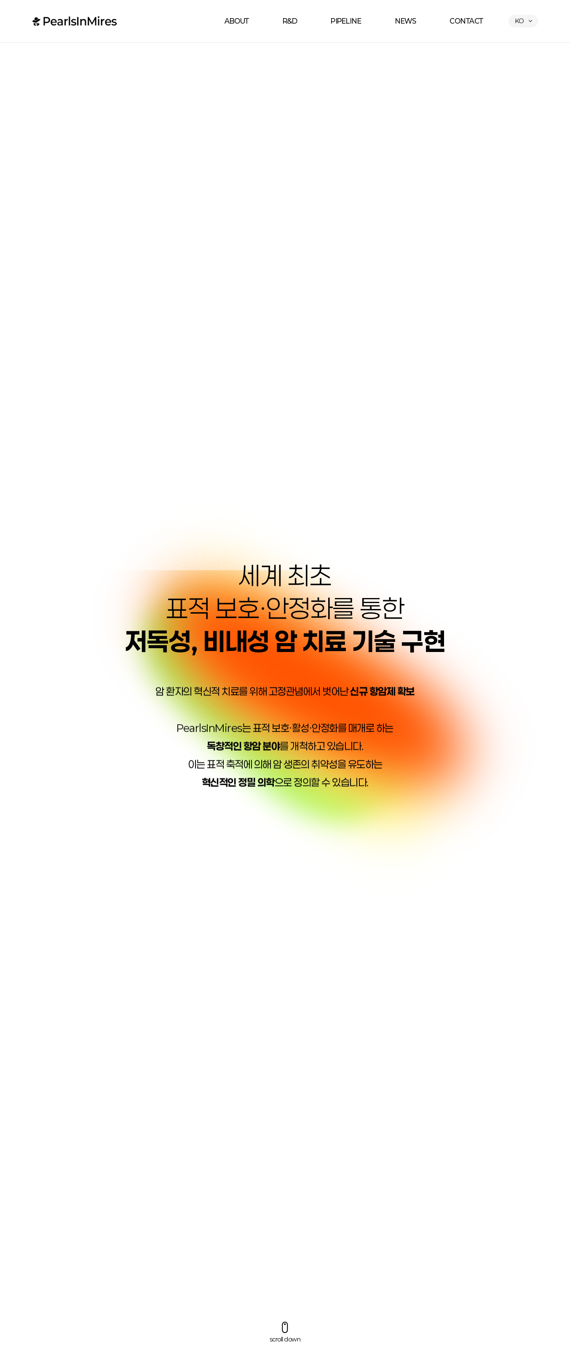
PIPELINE (346, 21)
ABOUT (237, 21)
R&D (290, 21)
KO (519, 20)
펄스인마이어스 (74, 21)
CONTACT (466, 21)
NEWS (405, 21)
